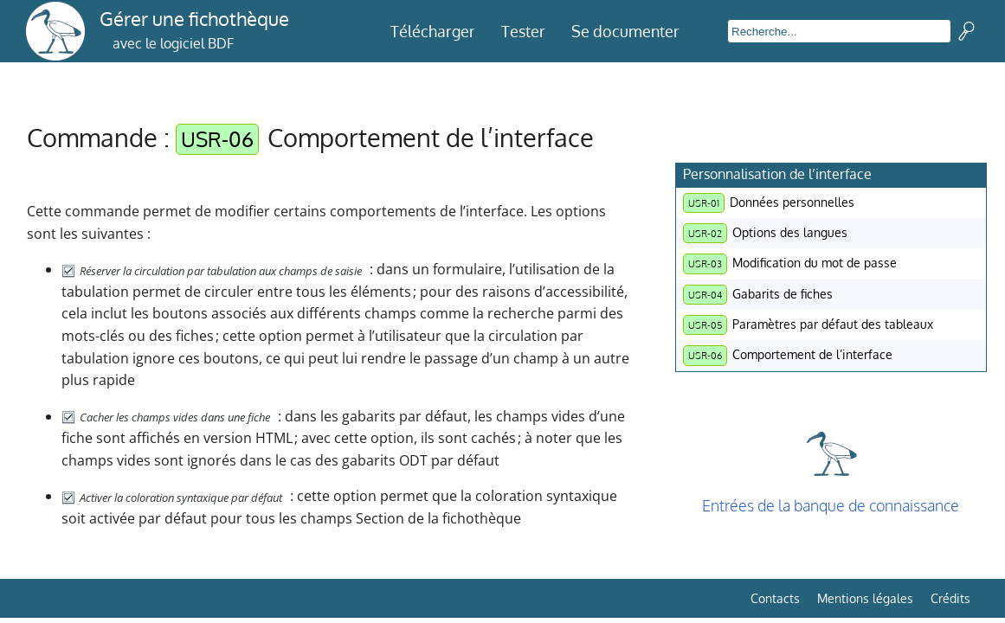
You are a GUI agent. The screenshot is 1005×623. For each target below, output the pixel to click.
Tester (523, 31)
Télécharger (432, 31)
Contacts (775, 598)
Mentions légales (865, 598)
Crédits (950, 598)
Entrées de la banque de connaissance (830, 505)
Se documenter (625, 31)
